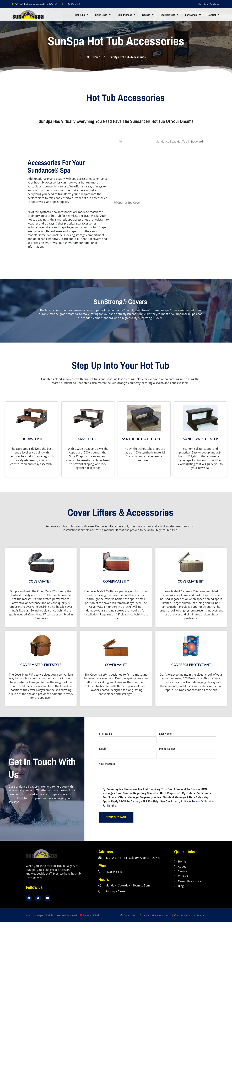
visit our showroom (66, 243)
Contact (213, 15)
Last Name (165, 734)
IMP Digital (93, 915)
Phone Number (168, 749)
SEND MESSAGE (116, 817)
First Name (105, 734)
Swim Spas (103, 15)
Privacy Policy (179, 801)
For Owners (193, 15)
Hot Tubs (81, 15)
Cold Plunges (126, 15)
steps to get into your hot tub (78, 227)
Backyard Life (169, 15)
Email (102, 749)
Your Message (107, 764)
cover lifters (45, 227)
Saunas (148, 15)
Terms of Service (203, 801)
